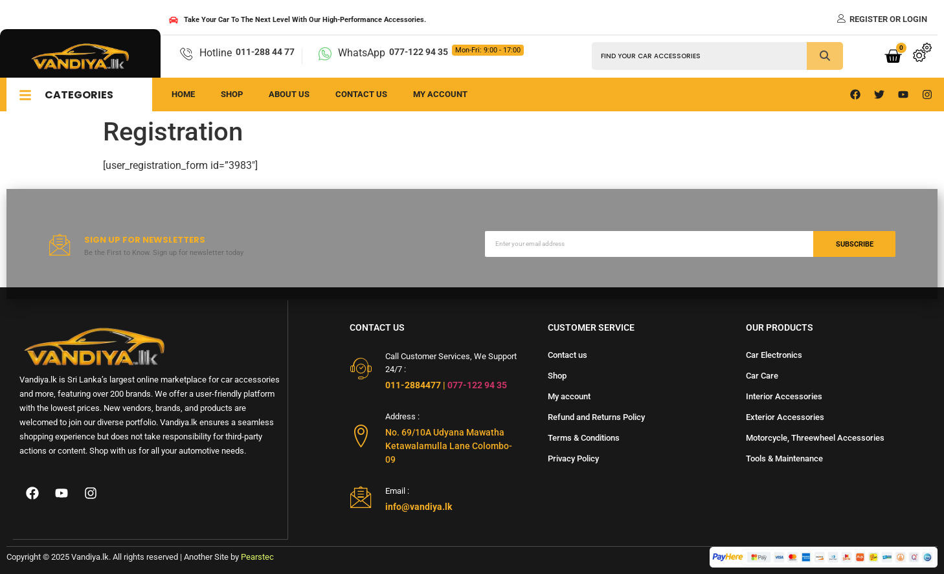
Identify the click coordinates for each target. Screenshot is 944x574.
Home (183, 94)
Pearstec (257, 557)
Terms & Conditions (584, 438)
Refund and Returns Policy (596, 417)
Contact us (361, 94)
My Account (440, 94)
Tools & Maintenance (784, 458)
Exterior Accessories (785, 417)
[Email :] (361, 496)
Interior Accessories (784, 396)
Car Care (762, 376)
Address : (402, 416)
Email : (397, 491)
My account (569, 396)
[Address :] (361, 436)
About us (289, 94)
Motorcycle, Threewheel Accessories (815, 438)
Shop (232, 94)
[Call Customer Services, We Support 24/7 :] (361, 368)
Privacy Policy (573, 458)
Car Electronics (774, 355)
